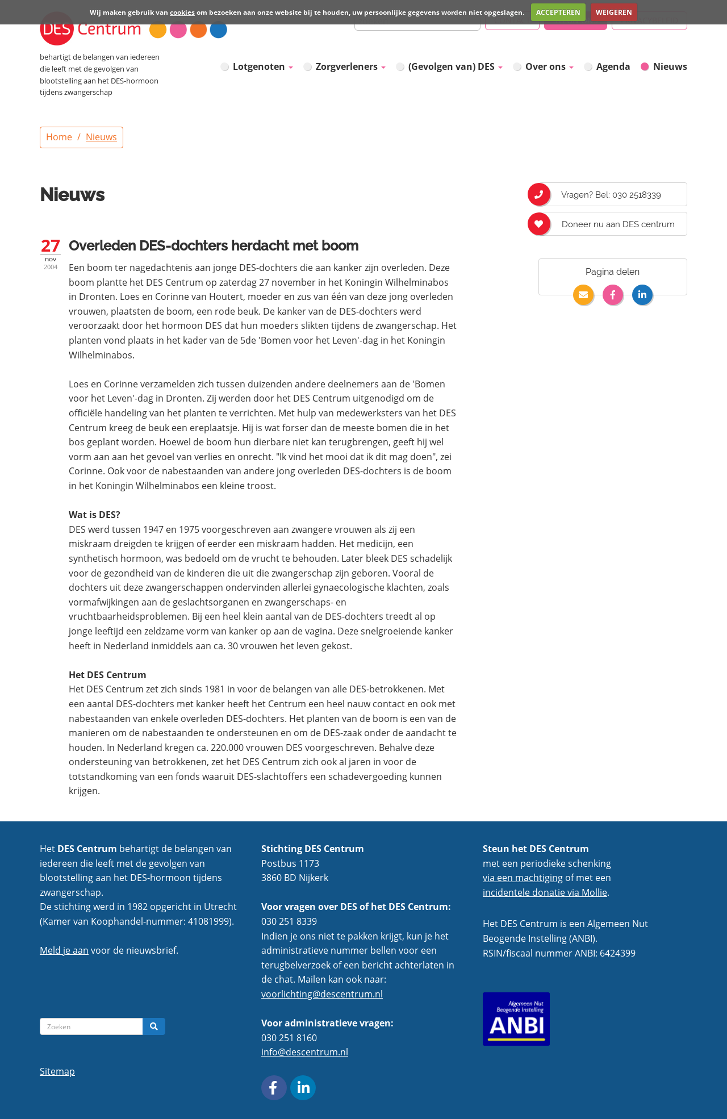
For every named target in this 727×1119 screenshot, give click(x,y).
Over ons (549, 66)
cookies (182, 12)
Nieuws (670, 66)
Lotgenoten (263, 66)
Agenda (613, 66)
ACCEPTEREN (558, 12)
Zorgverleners (351, 66)
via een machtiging (523, 877)
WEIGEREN (614, 12)
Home (59, 137)
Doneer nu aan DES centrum (606, 223)
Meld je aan (64, 950)
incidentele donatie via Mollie (545, 892)
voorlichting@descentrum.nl (322, 994)
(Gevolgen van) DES (455, 66)
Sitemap (57, 1071)
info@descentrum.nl (304, 1052)
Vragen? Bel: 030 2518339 (599, 194)
